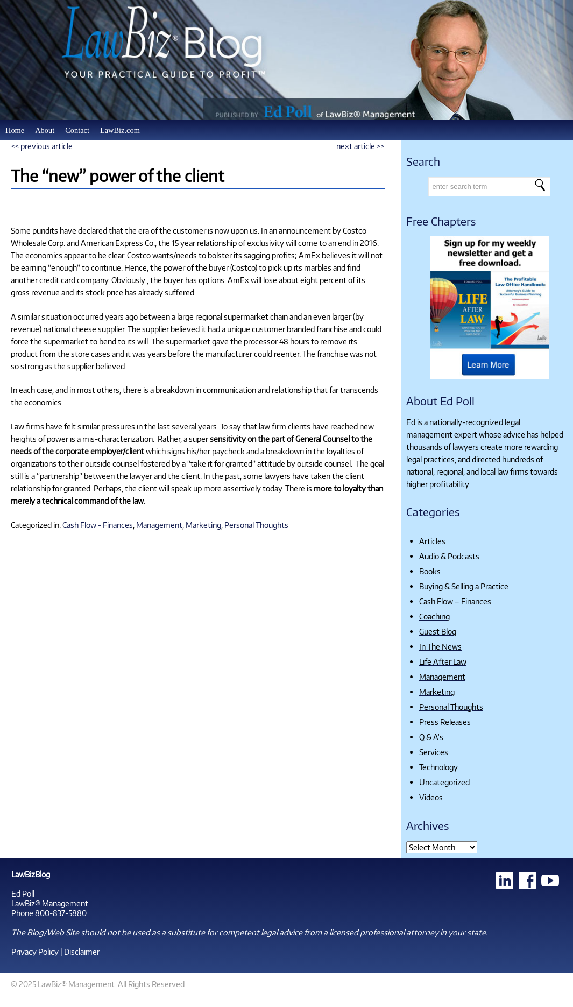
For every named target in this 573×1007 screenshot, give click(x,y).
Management (159, 525)
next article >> (360, 146)
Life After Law (442, 661)
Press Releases (445, 722)
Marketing (203, 525)
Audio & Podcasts (449, 556)
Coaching (434, 616)
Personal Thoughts (256, 525)
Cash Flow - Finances (97, 525)
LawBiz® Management (49, 903)
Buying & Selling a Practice (463, 586)
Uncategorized (444, 782)
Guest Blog (437, 631)
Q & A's (431, 737)
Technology (438, 767)
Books (430, 571)
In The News (440, 646)
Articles (432, 541)
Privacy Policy (35, 951)
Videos (431, 797)
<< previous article (42, 146)
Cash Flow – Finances (455, 601)
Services (433, 752)
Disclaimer (82, 951)
